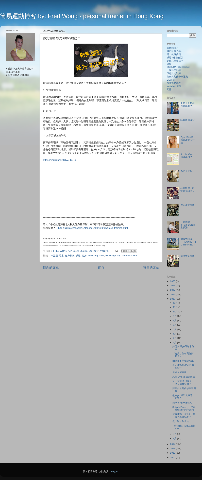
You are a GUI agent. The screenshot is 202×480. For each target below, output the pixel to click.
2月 (175, 434)
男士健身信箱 (174, 54)
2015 (173, 299)
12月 (175, 302)
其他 (169, 89)
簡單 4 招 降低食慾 (182, 402)
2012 (173, 453)
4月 (175, 338)
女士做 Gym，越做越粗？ (187, 155)
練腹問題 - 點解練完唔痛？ (187, 189)
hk (106, 255)
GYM (101, 255)
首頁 (101, 267)
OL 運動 (171, 80)
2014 (173, 444)
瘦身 (84, 255)
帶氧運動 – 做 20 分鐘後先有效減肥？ (183, 415)
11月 (175, 307)
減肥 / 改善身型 (175, 57)
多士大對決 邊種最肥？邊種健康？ (182, 382)
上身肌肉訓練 (174, 70)
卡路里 (54, 255)
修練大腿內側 (179, 372)
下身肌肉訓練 (174, 73)
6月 (175, 329)
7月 (175, 325)
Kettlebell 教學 (174, 86)
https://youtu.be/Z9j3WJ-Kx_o (59, 160)
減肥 (78, 255)
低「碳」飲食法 (180, 421)
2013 (173, 448)
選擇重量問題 (187, 256)
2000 (173, 457)
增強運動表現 (174, 83)
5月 (175, 333)
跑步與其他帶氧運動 (177, 76)
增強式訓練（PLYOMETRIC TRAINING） (188, 242)
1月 (175, 438)
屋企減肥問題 (187, 205)
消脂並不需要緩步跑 (183, 361)
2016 (173, 294)
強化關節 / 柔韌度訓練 (178, 67)
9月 (175, 316)
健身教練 (70, 255)
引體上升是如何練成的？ (187, 104)
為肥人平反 (186, 171)
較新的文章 (51, 267)
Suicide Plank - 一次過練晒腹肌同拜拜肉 (183, 408)
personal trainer (130, 255)
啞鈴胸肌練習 (187, 120)
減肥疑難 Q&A (174, 51)
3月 (175, 342)
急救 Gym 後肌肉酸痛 (183, 377)
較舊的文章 (151, 267)
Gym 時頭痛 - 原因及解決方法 (187, 140)
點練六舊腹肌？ (175, 61)
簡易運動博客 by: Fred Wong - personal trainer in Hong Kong (82, 16)
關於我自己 (172, 48)
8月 (175, 320)
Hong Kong (115, 255)
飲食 (169, 64)
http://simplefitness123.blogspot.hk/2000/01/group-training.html (93, 228)
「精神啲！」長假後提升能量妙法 (187, 225)
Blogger (114, 471)
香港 (61, 255)
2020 (173, 281)
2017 (173, 290)
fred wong (93, 255)
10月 (175, 311)
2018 (173, 285)
